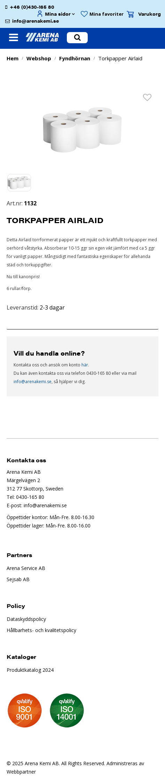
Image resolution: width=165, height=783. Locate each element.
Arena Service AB (26, 568)
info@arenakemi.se (35, 20)
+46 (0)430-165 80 (32, 6)
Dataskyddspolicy (26, 619)
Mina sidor (58, 13)
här (84, 365)
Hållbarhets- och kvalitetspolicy (41, 630)
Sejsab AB (18, 579)
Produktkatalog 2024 (30, 670)
